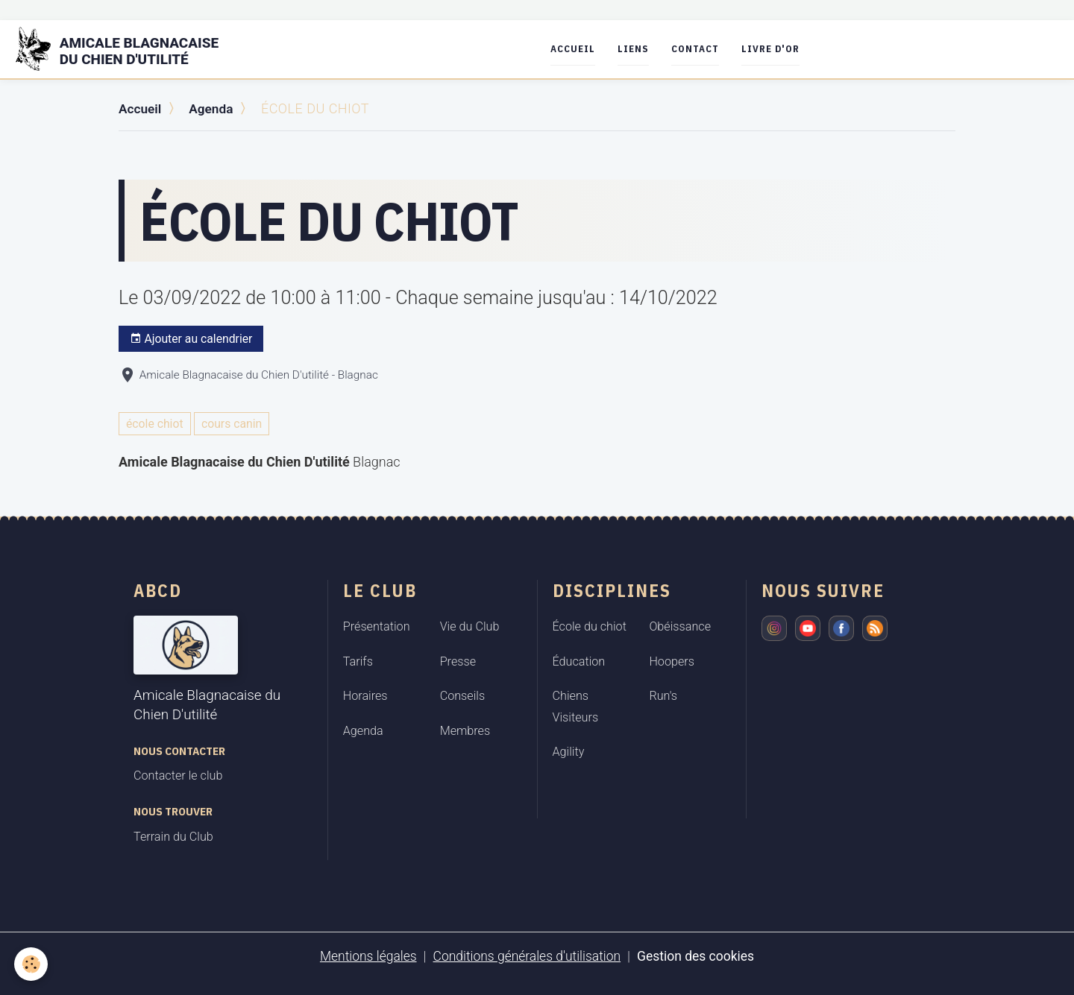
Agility (569, 751)
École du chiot (589, 626)
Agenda (214, 108)
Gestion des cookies (699, 955)
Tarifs (358, 661)
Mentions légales (364, 955)
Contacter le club (178, 775)
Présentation (376, 626)
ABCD (158, 590)
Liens (639, 48)
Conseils (463, 695)
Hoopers (671, 661)
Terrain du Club (173, 836)
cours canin (231, 423)
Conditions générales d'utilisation (526, 955)
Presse (458, 661)
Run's (663, 695)
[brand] (129, 49)
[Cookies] (31, 964)
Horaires (365, 695)
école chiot (154, 423)
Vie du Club (470, 626)
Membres (465, 730)
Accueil (578, 48)
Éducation (579, 661)
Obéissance (680, 626)
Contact (701, 48)
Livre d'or (776, 48)
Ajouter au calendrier (191, 338)
